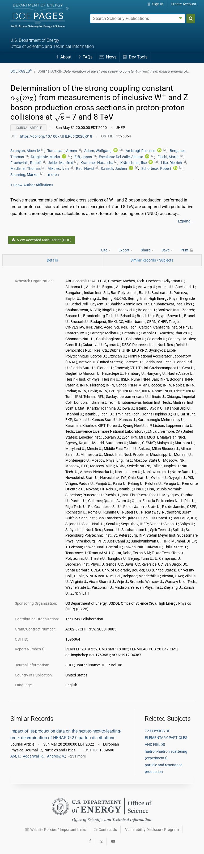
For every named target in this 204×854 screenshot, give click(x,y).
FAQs (85, 57)
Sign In (155, 4)
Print (187, 250)
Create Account (183, 4)
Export (125, 250)
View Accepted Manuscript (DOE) (41, 240)
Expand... (186, 221)
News (107, 57)
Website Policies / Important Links (55, 829)
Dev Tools (135, 57)
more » (53, 175)
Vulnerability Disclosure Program (152, 829)
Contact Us (105, 829)
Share (147, 250)
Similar (151, 260)
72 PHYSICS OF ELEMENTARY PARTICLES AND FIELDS (166, 738)
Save (167, 250)
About (64, 57)
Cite (105, 250)
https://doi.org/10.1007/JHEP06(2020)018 (56, 136)
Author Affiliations (31, 185)
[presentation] (143, 72)
